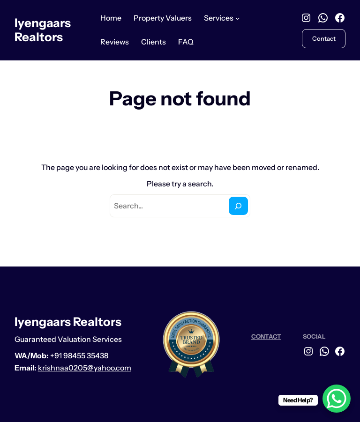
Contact (324, 38)
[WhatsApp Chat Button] (336, 399)
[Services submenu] (237, 18)
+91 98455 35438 (79, 355)
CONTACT (266, 336)
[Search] (238, 206)
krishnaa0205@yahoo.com (84, 367)
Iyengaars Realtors (43, 29)
